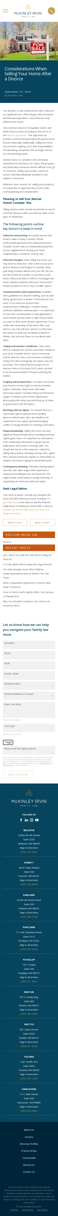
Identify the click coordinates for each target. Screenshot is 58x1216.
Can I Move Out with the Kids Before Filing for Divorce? (27, 557)
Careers (29, 1136)
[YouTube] (37, 820)
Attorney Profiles (29, 1143)
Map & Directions (29, 847)
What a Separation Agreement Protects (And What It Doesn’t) (27, 584)
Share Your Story (12, 704)
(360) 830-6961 (28, 1110)
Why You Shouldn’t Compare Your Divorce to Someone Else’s (26, 603)
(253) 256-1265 (28, 1078)
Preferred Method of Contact (18, 694)
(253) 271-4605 (28, 981)
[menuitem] (14, 1210)
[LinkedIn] (26, 820)
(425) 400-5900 (28, 1013)
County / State (11, 673)
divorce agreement (17, 135)
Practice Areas (29, 1150)
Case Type (9, 726)
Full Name (9, 643)
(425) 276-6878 (28, 884)
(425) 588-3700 (28, 916)
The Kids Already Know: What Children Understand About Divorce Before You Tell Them (26, 573)
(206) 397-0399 (28, 1046)
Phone (7, 653)
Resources (29, 1164)
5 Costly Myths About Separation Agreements (27, 564)
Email (7, 663)
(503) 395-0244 (28, 949)
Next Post (42, 522)
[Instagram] (31, 820)
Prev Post (15, 522)
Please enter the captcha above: (20, 748)
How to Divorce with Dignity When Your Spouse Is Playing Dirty (28, 594)
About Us (29, 1129)
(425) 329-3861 (28, 851)
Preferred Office (12, 684)
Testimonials (29, 1157)
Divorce (7, 541)
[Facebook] (21, 820)
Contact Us (29, 1171)
